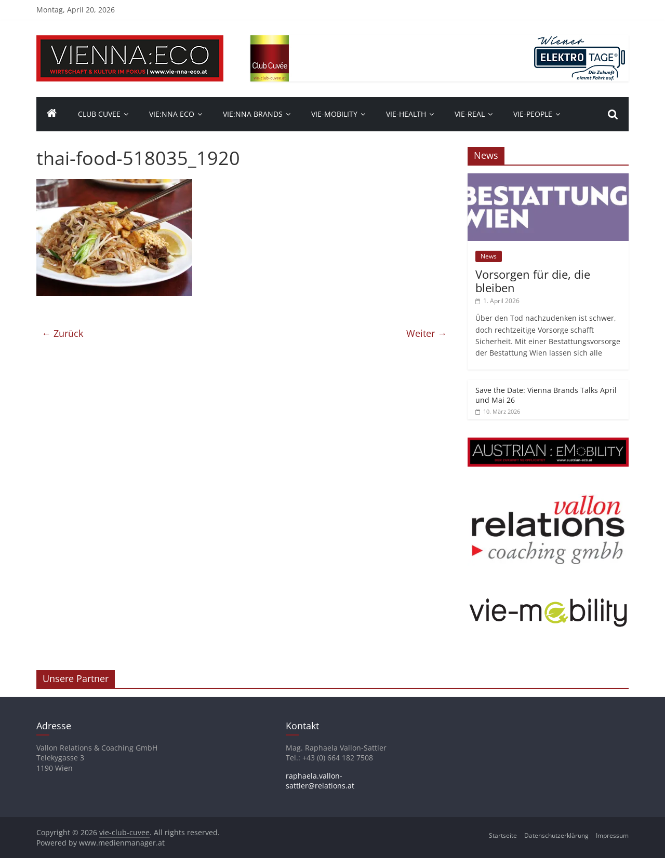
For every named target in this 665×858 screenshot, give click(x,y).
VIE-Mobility (334, 114)
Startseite (503, 835)
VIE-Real (470, 114)
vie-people (532, 114)
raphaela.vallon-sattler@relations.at (320, 781)
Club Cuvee (99, 114)
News (489, 256)
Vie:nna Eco (171, 114)
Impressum (612, 835)
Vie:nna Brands (253, 114)
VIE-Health (406, 114)
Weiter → (426, 333)
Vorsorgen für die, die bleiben (532, 280)
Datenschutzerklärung (556, 835)
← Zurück (62, 333)
